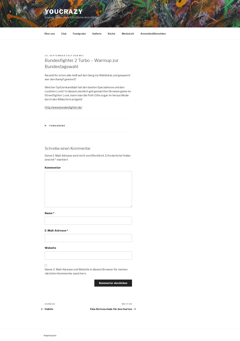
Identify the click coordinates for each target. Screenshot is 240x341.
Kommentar (53, 167)
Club (63, 33)
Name (49, 213)
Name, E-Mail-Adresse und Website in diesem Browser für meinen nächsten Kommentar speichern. (86, 271)
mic (81, 55)
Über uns (49, 33)
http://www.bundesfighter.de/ (63, 107)
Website (50, 248)
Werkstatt (128, 33)
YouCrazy (64, 11)
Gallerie (97, 33)
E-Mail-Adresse (56, 230)
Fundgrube (79, 33)
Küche (111, 33)
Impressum (50, 335)
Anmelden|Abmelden (153, 33)
